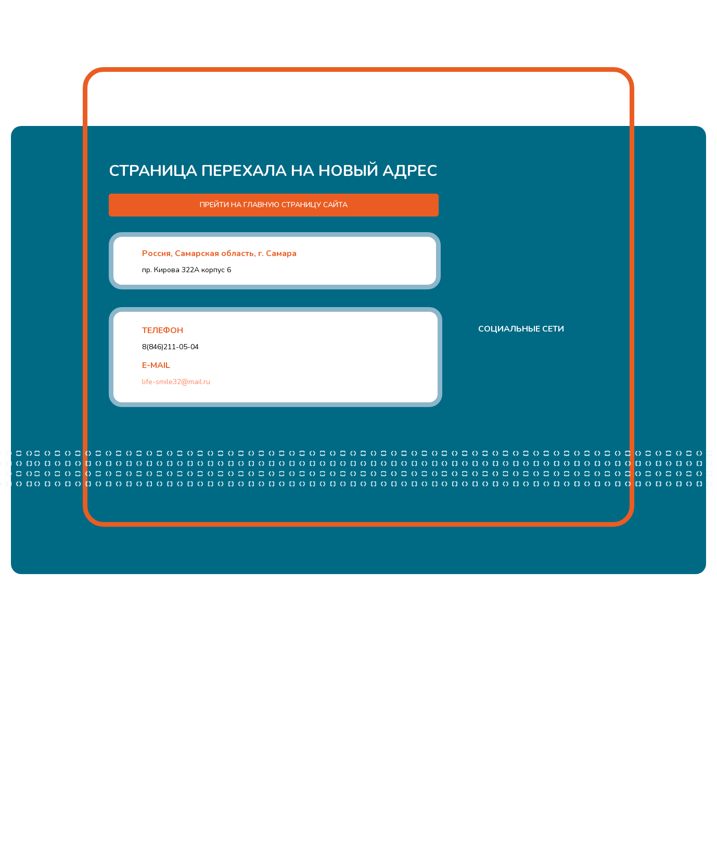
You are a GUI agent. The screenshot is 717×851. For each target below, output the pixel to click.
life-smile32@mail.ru (176, 382)
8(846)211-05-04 (170, 347)
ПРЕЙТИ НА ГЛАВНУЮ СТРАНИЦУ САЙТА (274, 205)
